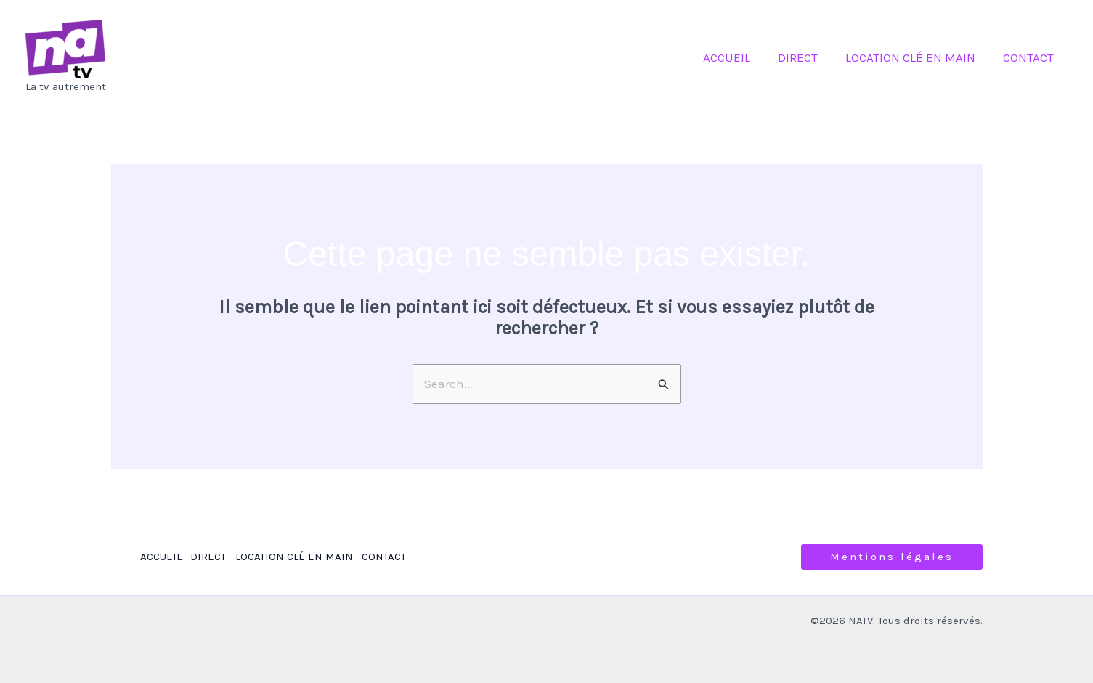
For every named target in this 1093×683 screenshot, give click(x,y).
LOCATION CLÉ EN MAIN (915, 57)
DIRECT (805, 57)
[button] (892, 557)
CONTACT (1029, 57)
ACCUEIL (736, 57)
